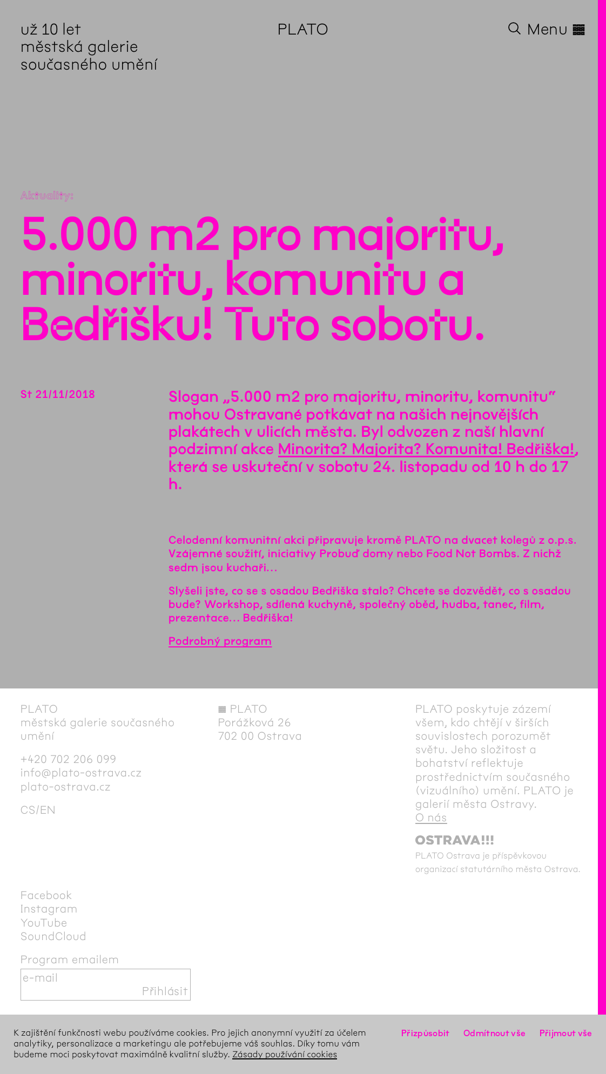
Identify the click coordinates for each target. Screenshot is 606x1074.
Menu (556, 29)
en (48, 810)
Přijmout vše (566, 1033)
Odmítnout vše (494, 1033)
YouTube (44, 923)
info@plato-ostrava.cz (81, 773)
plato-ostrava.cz (66, 787)
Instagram (49, 909)
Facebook (46, 895)
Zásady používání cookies (284, 1054)
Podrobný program (220, 641)
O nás (431, 818)
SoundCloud (53, 936)
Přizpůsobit (425, 1033)
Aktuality (46, 196)
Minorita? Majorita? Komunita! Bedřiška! (426, 449)
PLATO (303, 29)
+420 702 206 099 (69, 759)
